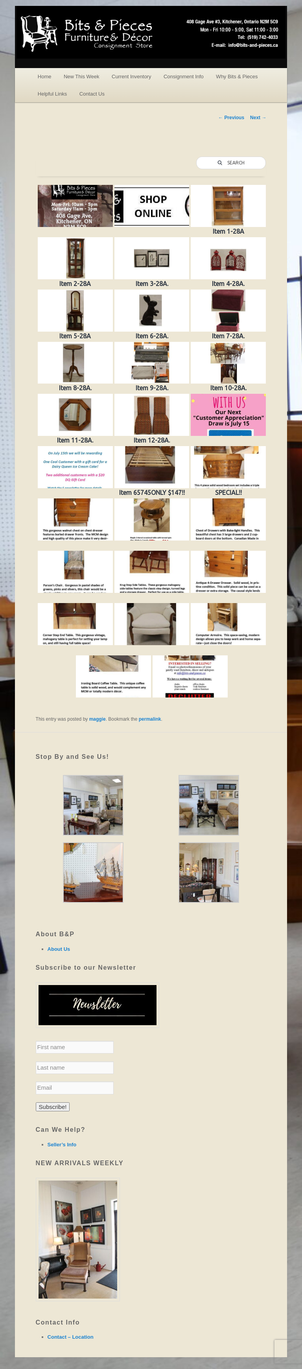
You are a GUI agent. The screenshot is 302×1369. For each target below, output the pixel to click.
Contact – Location (71, 1337)
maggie (97, 719)
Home (45, 76)
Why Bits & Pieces (237, 76)
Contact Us (92, 94)
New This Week (81, 76)
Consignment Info (184, 76)
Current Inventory (131, 76)
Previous (231, 117)
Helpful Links (52, 94)
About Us (59, 949)
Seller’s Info (62, 1145)
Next (258, 117)
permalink (150, 719)
